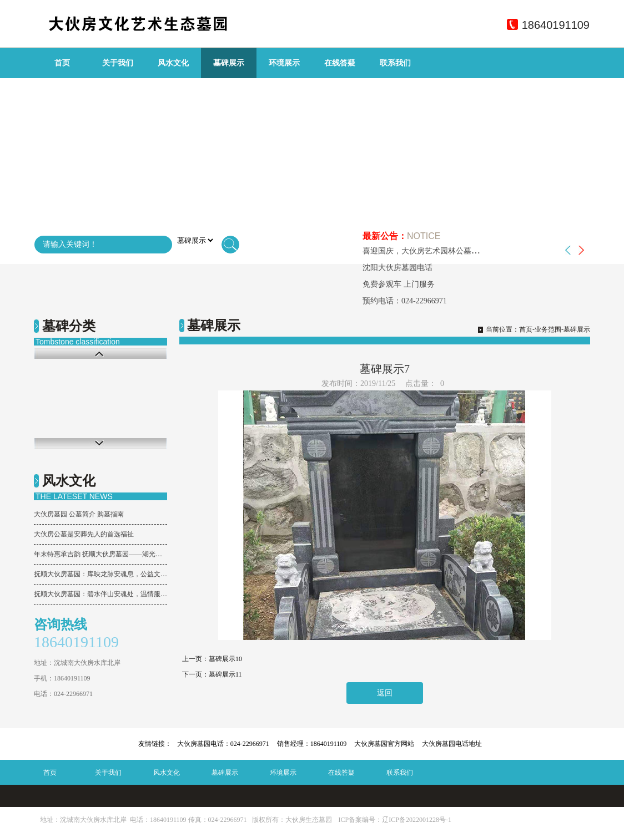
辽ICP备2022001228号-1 (416, 820)
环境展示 (284, 63)
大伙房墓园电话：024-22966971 (223, 744)
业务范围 (548, 329)
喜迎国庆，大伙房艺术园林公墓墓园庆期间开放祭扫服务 (460, 251)
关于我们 (117, 63)
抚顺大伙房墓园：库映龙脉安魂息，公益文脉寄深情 (100, 574)
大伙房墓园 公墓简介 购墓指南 (79, 514)
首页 (62, 63)
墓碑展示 (228, 63)
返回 (384, 693)
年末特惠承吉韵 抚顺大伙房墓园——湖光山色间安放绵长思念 (100, 554)
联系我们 (395, 63)
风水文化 (173, 63)
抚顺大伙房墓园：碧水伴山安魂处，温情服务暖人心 (100, 594)
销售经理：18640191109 (312, 744)
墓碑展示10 (225, 659)
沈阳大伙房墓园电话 (397, 267)
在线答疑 (339, 63)
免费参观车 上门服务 (399, 284)
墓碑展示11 (225, 674)
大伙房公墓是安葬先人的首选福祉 (84, 534)
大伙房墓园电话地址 (452, 744)
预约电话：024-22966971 (405, 301)
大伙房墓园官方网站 (384, 744)
